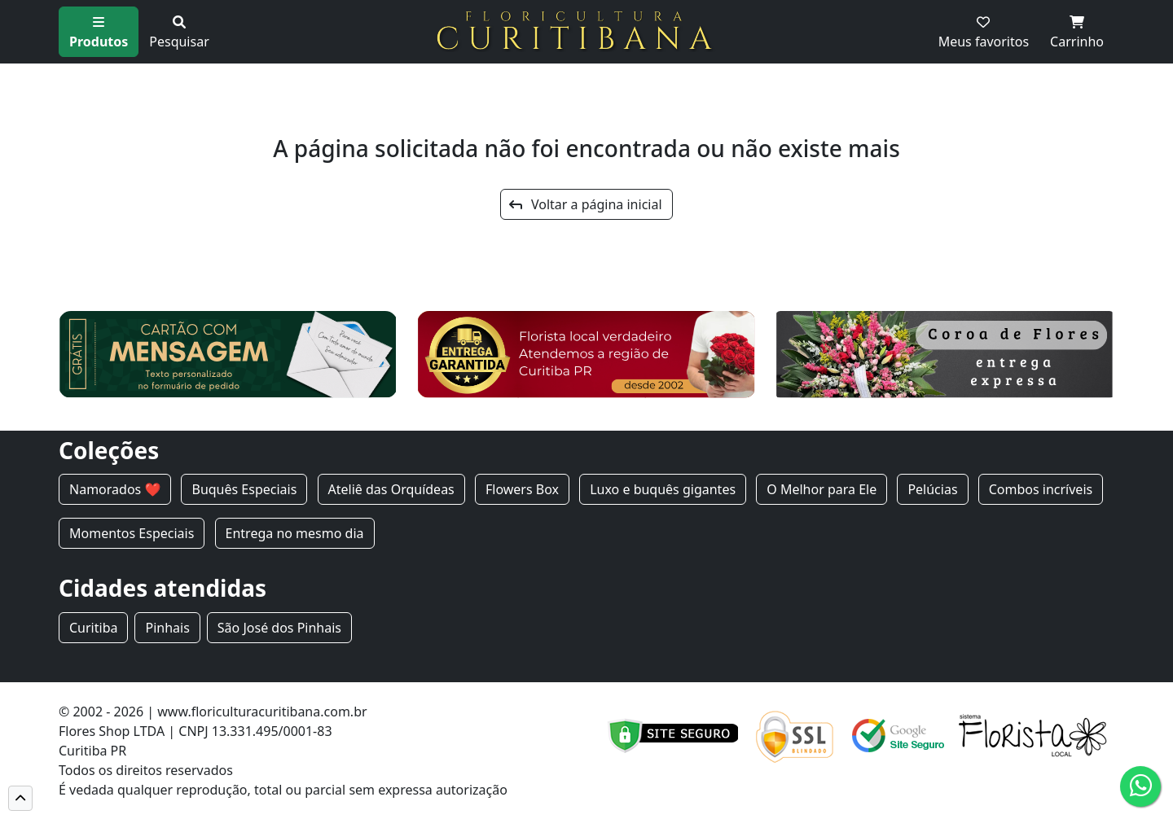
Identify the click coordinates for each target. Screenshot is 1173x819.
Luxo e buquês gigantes (663, 489)
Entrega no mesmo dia (295, 533)
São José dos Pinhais (279, 628)
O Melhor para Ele (821, 489)
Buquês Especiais (244, 489)
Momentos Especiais (131, 533)
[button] (20, 798)
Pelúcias (932, 489)
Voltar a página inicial (585, 204)
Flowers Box (522, 489)
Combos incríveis (1040, 489)
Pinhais (167, 628)
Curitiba (93, 628)
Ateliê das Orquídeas (391, 489)
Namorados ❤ (114, 489)
